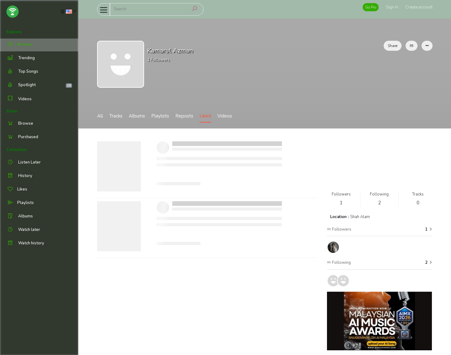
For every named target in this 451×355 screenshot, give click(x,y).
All (100, 116)
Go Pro (370, 7)
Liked (205, 116)
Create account (419, 7)
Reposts (184, 116)
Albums (137, 116)
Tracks (115, 116)
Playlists (160, 116)
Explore (14, 32)
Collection (16, 150)
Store (11, 111)
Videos (19, 99)
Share (392, 45)
